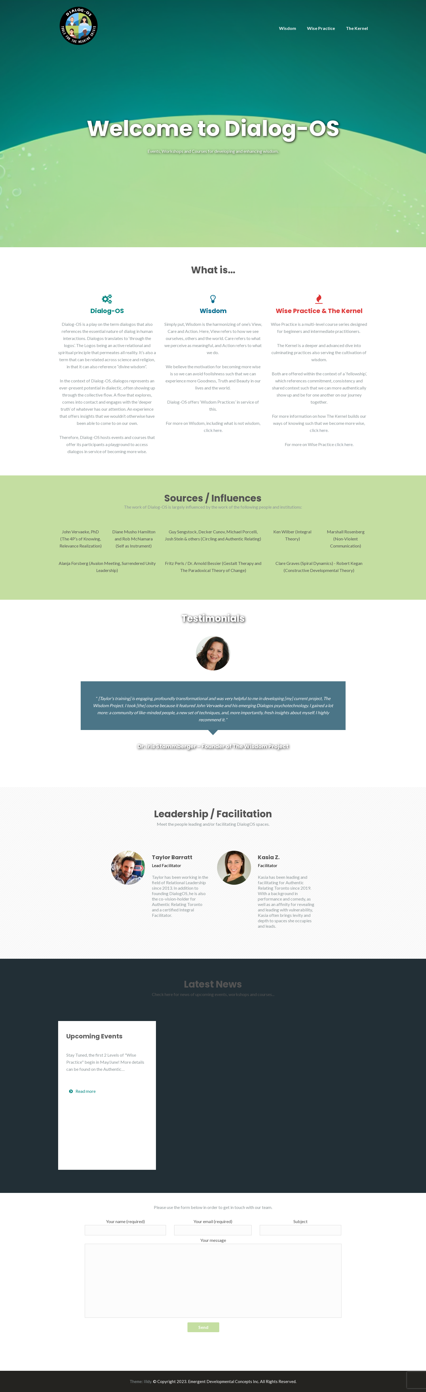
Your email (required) (213, 1227)
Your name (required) (125, 1227)
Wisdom (287, 28)
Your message (213, 1278)
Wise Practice (321, 28)
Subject (300, 1227)
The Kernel (357, 28)
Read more (82, 1091)
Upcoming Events (94, 1036)
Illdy (147, 1381)
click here (213, 430)
